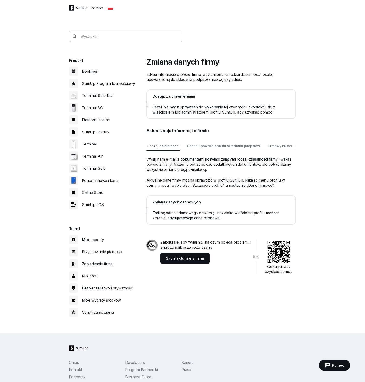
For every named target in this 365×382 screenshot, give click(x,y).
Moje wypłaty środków (101, 300)
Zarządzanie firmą (97, 264)
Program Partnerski (141, 369)
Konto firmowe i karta (100, 180)
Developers (135, 362)
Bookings (90, 71)
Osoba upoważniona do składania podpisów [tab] (223, 146)
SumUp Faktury (95, 132)
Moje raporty (93, 239)
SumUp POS (93, 204)
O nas (74, 362)
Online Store (92, 192)
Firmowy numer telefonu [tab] (287, 146)
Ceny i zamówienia (98, 312)
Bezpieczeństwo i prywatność (107, 288)
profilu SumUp (230, 180)
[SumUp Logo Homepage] (80, 8)
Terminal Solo (94, 168)
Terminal (89, 144)
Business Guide (138, 377)
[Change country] (110, 8)
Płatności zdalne (96, 119)
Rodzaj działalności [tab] (163, 146)
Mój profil (90, 276)
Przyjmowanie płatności (102, 251)
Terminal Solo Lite (97, 95)
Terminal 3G (92, 107)
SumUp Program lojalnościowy (108, 83)
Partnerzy (77, 377)
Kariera (187, 362)
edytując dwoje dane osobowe (194, 218)
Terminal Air (92, 156)
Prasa (186, 369)
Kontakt (75, 369)
